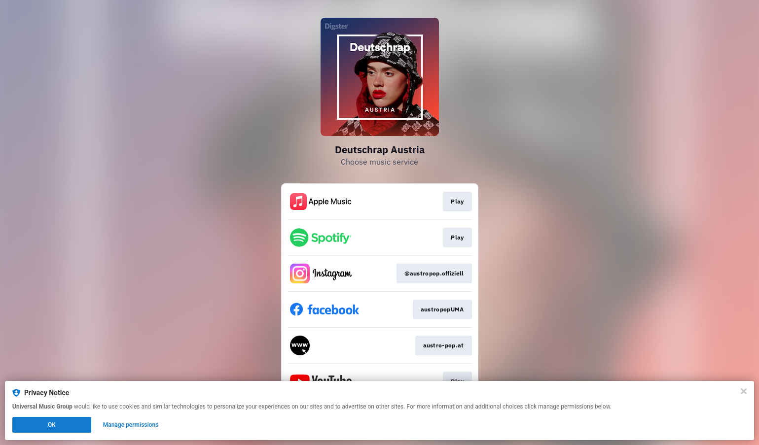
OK (52, 424)
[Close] (744, 391)
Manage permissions (131, 424)
